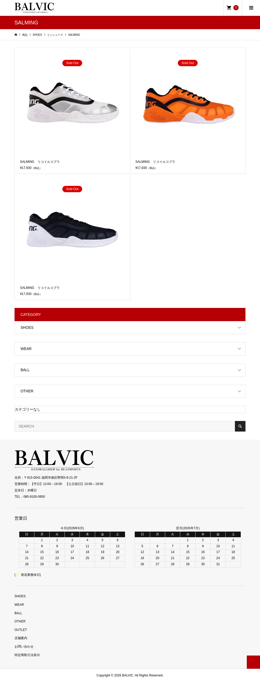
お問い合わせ (24, 646)
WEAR (26, 349)
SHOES (27, 327)
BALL (25, 370)
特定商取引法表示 (27, 655)
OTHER (27, 391)
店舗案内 (21, 638)
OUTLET (21, 630)
